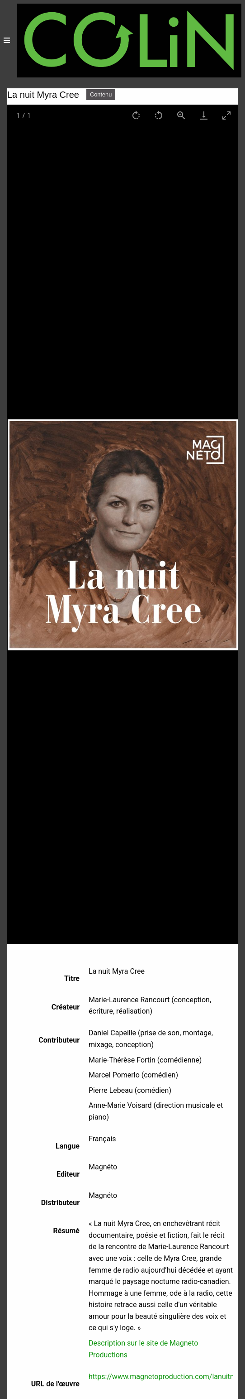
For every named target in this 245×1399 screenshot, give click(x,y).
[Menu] (7, 40)
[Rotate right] (136, 115)
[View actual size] (181, 115)
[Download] (204, 115)
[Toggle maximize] (226, 115)
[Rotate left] (158, 115)
